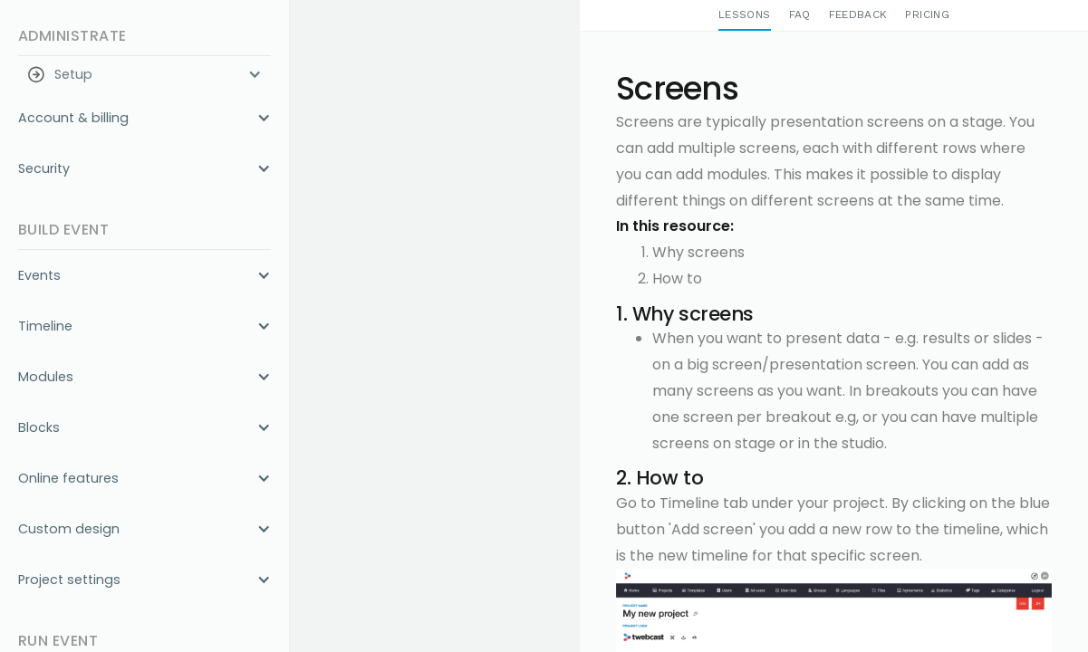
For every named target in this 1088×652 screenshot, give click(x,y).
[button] (144, 74)
